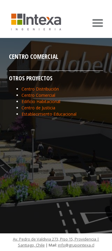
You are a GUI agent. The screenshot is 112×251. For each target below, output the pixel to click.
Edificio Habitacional (41, 101)
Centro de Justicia (38, 108)
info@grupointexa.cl (76, 245)
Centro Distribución (40, 89)
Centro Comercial (38, 95)
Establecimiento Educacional (49, 114)
